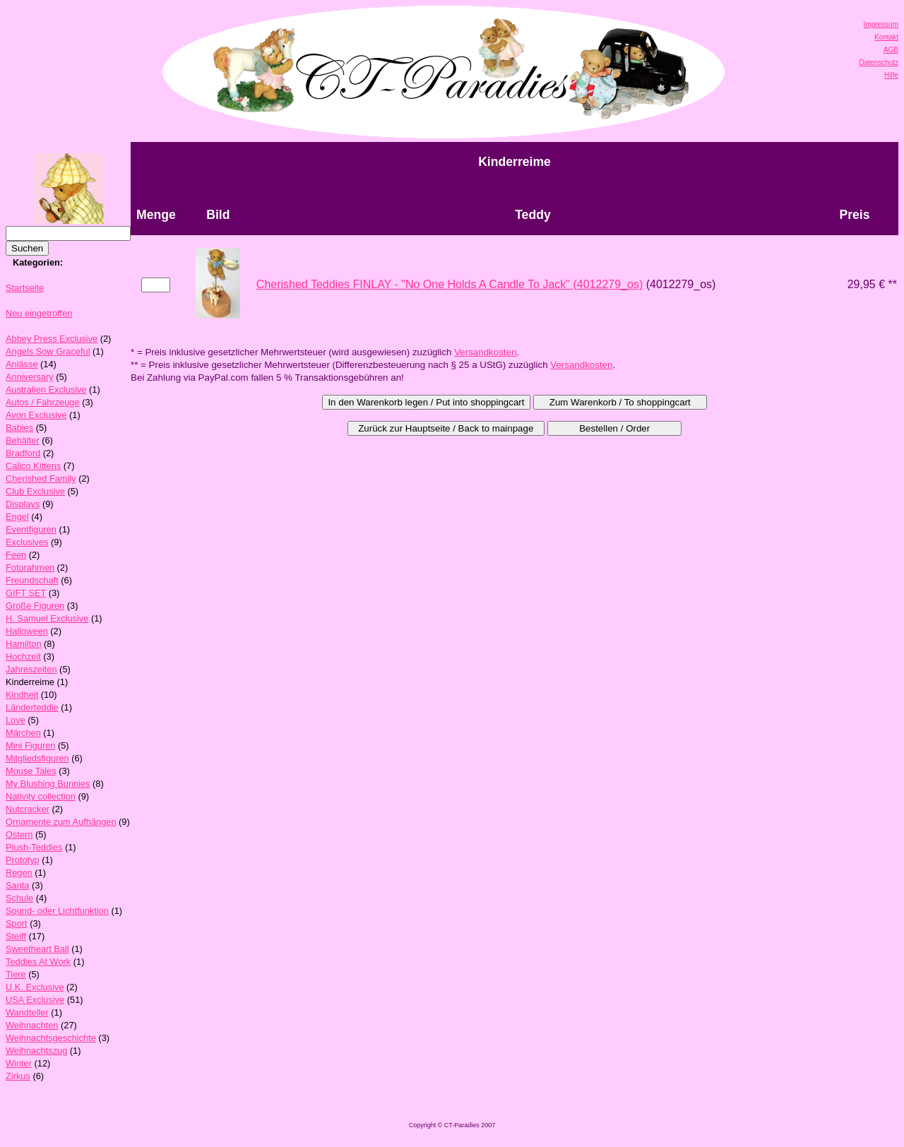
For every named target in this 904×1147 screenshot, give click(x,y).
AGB (891, 50)
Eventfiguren (31, 529)
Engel (17, 516)
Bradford (23, 453)
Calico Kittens (33, 465)
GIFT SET (26, 593)
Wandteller (27, 1012)
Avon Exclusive (36, 415)
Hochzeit (23, 656)
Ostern (19, 834)
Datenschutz (878, 62)
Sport (17, 923)
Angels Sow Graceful (48, 351)
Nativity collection (41, 796)
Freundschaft (32, 580)
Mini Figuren (30, 745)
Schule (19, 898)
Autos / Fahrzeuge (43, 402)
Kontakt (886, 37)
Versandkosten (485, 352)
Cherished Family (41, 478)
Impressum (881, 24)
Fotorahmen (30, 567)
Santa (17, 885)
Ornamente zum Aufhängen (61, 821)
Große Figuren (35, 605)
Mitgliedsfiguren (37, 758)
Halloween (27, 631)
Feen (16, 554)
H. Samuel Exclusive (47, 618)
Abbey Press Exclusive (51, 338)
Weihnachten (32, 1025)
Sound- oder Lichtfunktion (57, 910)
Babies (19, 427)
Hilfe (891, 75)
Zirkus (18, 1076)
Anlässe (22, 364)
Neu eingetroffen (39, 313)
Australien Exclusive (46, 389)
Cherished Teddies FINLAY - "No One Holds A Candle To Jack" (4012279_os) (449, 284)
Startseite (25, 288)
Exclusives (27, 542)
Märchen (23, 732)
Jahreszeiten (31, 669)
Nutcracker (27, 809)
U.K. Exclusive (35, 987)
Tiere (16, 974)
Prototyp (23, 860)
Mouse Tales (31, 771)
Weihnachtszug (36, 1050)
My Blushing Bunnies (48, 783)
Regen (19, 872)
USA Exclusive (35, 999)
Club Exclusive (35, 491)
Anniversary (30, 377)
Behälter (23, 440)
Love (15, 720)
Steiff (16, 936)
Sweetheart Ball (37, 949)
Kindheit (22, 694)
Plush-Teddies (34, 847)
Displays (23, 504)
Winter (19, 1063)
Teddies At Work (38, 961)
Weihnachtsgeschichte (51, 1038)
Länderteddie (32, 707)
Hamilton (24, 643)
